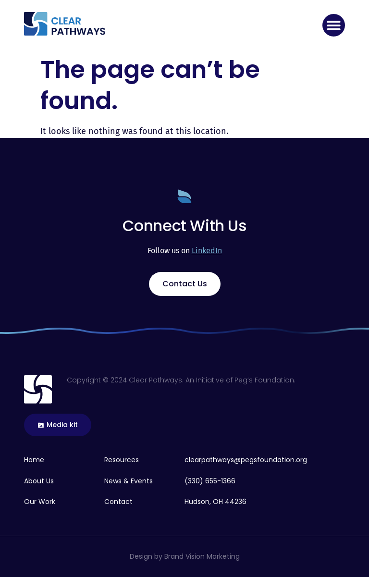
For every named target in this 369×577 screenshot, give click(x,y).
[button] (333, 25)
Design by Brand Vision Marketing (185, 556)
